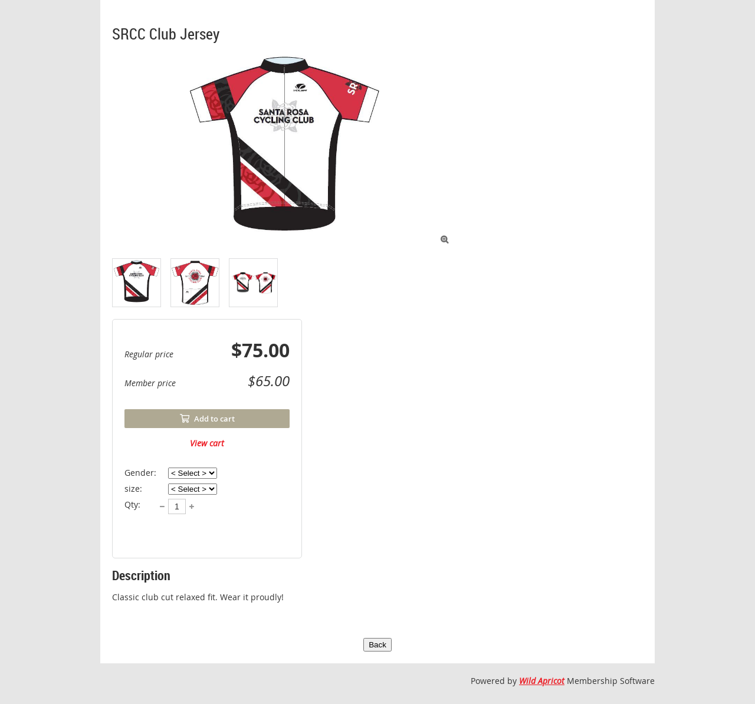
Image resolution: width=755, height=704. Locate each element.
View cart (207, 443)
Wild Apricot (541, 680)
